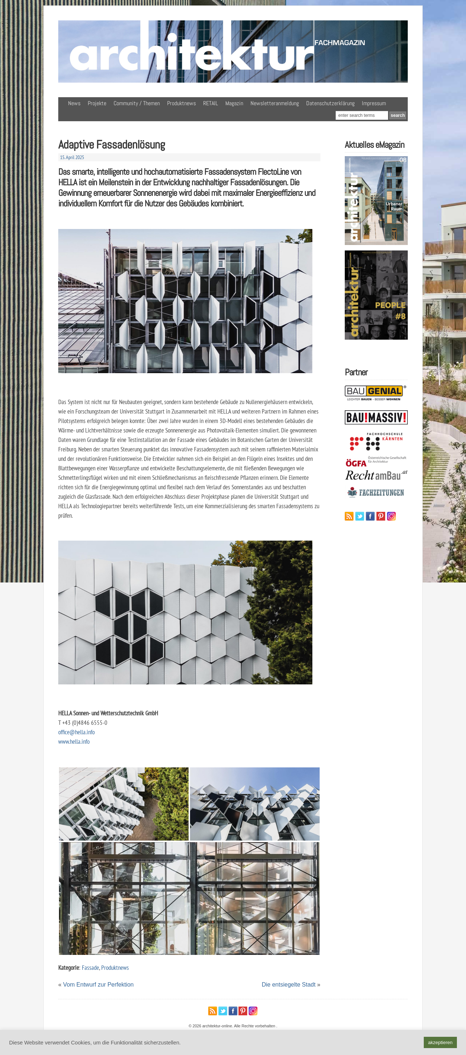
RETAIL (210, 103)
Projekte (97, 103)
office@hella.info (76, 732)
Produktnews (181, 103)
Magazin (234, 103)
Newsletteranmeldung (274, 103)
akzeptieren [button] (440, 1042)
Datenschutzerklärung (330, 103)
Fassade (90, 967)
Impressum (374, 103)
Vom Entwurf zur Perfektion (98, 984)
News (74, 103)
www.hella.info (74, 741)
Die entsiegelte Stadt (289, 984)
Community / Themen (137, 103)
